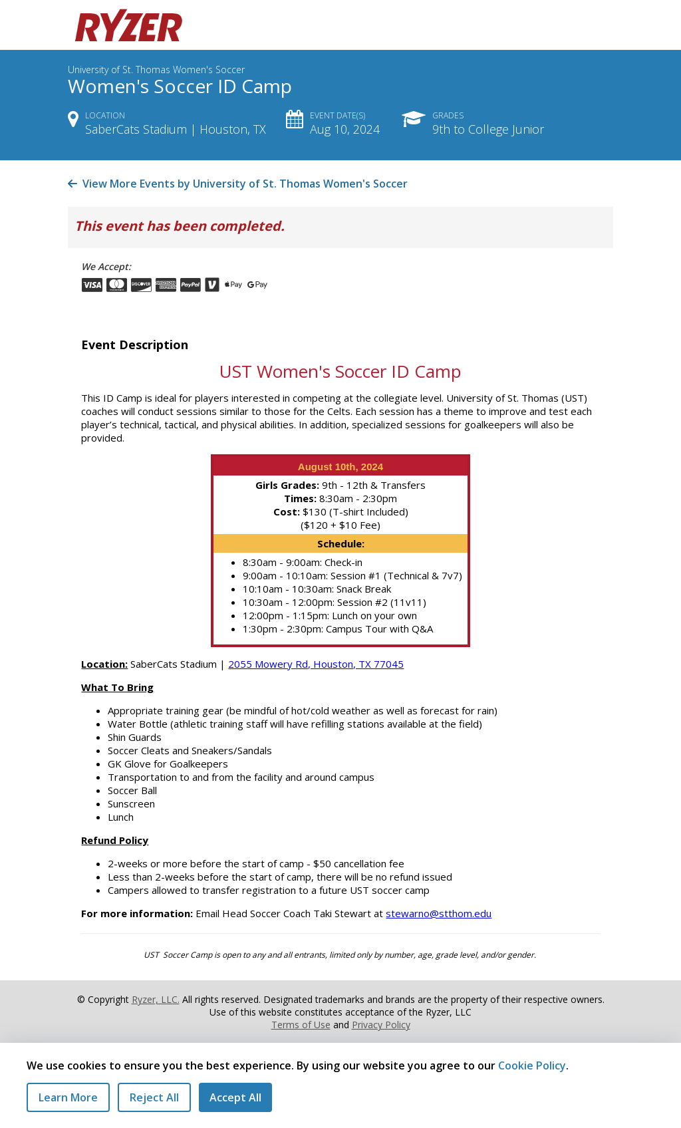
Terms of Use (301, 1024)
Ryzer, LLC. (156, 999)
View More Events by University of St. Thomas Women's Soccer (238, 183)
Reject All (154, 1097)
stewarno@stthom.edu (438, 913)
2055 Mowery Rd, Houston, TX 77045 (316, 663)
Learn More (68, 1097)
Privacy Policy (381, 1024)
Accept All (235, 1097)
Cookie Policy (532, 1065)
